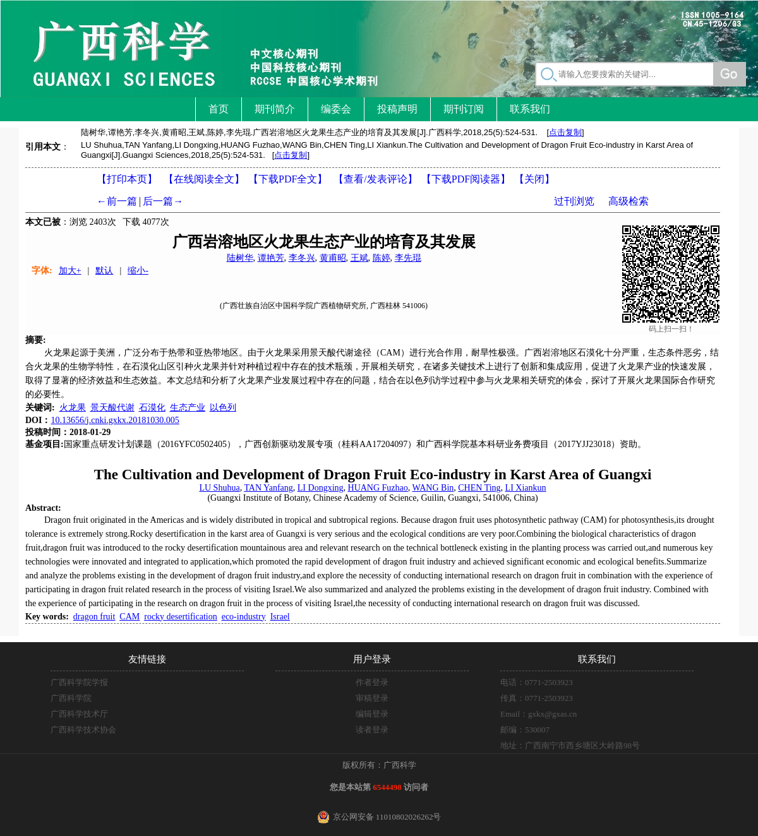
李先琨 (408, 258)
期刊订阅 (463, 109)
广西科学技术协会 (83, 729)
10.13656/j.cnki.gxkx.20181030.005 (115, 420)
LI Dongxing (321, 488)
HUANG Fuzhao (378, 488)
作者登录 (372, 682)
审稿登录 (372, 698)
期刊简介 (275, 109)
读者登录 (372, 729)
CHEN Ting (479, 488)
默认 (104, 270)
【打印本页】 (127, 179)
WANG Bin (433, 488)
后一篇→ (163, 201)
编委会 (336, 109)
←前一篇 (117, 201)
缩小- (138, 270)
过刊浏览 (574, 201)
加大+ (70, 270)
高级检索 (628, 201)
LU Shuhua (219, 488)
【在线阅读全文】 (204, 179)
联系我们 (530, 109)
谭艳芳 (271, 258)
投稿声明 (397, 109)
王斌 (359, 258)
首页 (218, 109)
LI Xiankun (525, 488)
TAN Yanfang (268, 488)
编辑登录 (372, 714)
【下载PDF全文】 (287, 179)
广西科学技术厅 (79, 714)
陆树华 (240, 258)
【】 (375, 179)
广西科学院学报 (79, 682)
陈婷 (381, 258)
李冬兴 (302, 258)
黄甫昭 (333, 258)
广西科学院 (71, 698)
